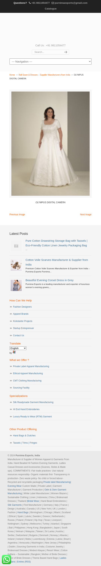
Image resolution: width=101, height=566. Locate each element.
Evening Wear (15, 486)
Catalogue (51, 8)
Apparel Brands (21, 314)
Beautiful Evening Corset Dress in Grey (50, 280)
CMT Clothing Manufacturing (27, 380)
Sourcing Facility (21, 387)
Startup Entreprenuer (23, 328)
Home (12, 75)
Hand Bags (22, 512)
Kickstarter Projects (22, 321)
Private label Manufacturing (56, 482)
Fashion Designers (22, 307)
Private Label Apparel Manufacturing (31, 366)
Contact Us (18, 335)
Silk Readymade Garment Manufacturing (33, 402)
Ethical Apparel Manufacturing (28, 373)
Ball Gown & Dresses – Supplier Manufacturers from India (44, 75)
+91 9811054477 (40, 2)
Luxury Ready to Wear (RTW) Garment (32, 416)
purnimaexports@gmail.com (71, 2)
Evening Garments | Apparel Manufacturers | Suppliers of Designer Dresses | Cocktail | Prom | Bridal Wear (50, 28)
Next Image (85, 214)
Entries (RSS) (24, 561)
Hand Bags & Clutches (24, 435)
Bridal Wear (33, 501)
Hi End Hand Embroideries (26, 409)
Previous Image (17, 214)
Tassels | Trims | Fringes (25, 443)
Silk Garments (15, 505)
